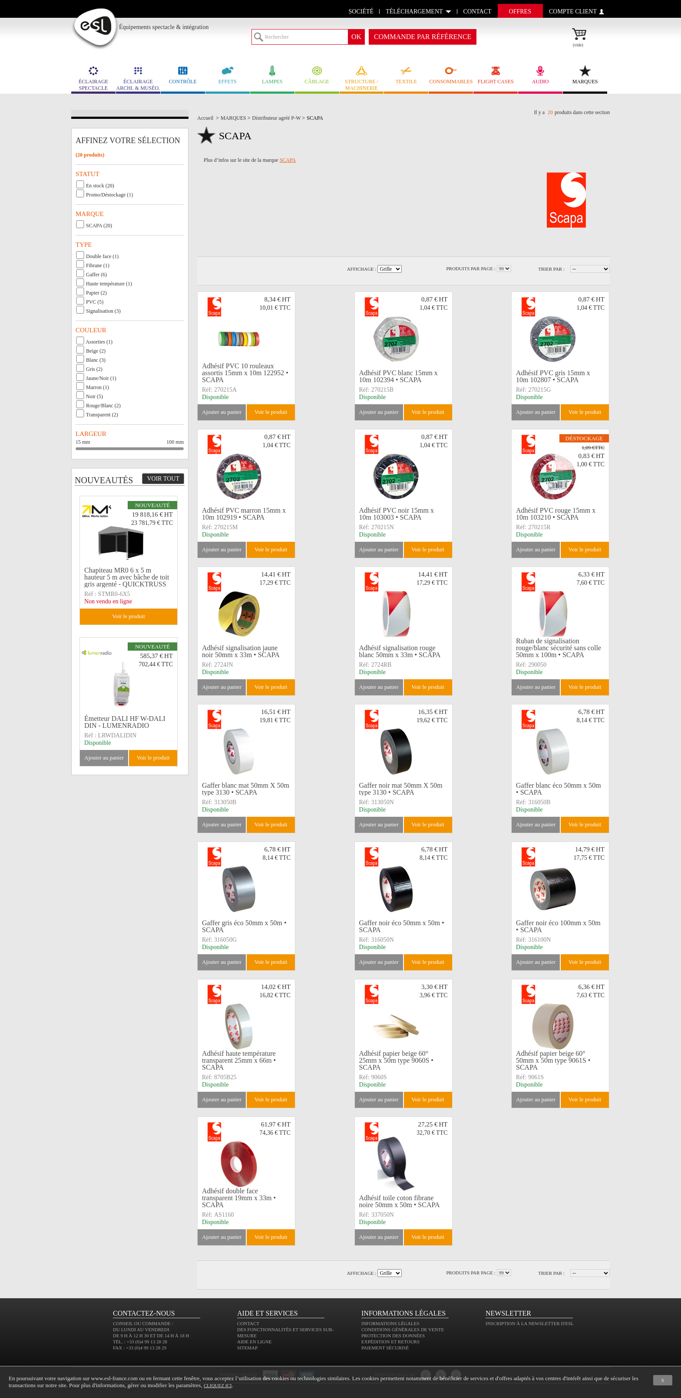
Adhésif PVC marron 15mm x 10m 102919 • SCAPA (244, 514)
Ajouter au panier (221, 412)
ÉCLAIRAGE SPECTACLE (93, 78)
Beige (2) (96, 351)
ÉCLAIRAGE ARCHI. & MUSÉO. (138, 78)
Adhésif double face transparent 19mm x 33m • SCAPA (239, 1198)
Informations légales (390, 1323)
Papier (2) (96, 293)
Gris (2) (94, 369)
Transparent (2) (102, 415)
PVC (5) (94, 302)
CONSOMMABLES (451, 75)
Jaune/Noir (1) (101, 378)
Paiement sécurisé (385, 1347)
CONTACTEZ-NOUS (144, 1313)
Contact (248, 1323)
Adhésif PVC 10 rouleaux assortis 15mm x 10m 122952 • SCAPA (245, 373)
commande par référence (422, 36)
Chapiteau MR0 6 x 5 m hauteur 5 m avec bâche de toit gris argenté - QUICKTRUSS (126, 577)
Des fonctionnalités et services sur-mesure (285, 1332)
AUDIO (540, 75)
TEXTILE (406, 75)
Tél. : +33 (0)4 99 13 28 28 (140, 1341)
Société (361, 11)
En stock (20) (100, 186)
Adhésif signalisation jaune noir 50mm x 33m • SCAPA (241, 651)
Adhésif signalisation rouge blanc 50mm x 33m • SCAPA (400, 651)
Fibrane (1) (97, 265)
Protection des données (393, 1335)
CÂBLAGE (317, 75)
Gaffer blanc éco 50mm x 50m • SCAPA (558, 789)
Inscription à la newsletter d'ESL (530, 1323)
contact (477, 11)
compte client (573, 11)
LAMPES (272, 75)
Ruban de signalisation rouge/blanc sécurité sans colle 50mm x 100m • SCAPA (558, 648)
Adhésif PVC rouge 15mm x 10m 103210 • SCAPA (555, 514)
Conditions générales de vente (402, 1329)
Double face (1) (102, 256)
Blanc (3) (96, 360)
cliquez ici (217, 1385)
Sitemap (247, 1347)
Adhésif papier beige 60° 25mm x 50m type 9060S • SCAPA (396, 1060)
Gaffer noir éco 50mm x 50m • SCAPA (401, 926)
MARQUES (585, 75)
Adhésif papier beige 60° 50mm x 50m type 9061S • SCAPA (553, 1060)
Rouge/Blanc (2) (103, 406)
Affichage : (362, 269)
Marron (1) (97, 387)
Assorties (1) (99, 342)
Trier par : (551, 269)
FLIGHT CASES (495, 75)
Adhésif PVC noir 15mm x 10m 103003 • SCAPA (396, 514)
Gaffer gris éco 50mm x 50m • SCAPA (244, 926)
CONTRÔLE (183, 75)
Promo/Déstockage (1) (109, 195)
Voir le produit (271, 412)
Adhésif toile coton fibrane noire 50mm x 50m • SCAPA (399, 1201)
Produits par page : (470, 268)
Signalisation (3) (103, 311)
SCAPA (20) (99, 226)
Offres (520, 11)
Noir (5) (94, 396)
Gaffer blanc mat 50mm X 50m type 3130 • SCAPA (245, 789)
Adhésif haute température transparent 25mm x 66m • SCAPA (239, 1060)
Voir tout (163, 478)
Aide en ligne (254, 1341)
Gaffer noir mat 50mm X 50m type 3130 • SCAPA (401, 789)
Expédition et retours (390, 1341)
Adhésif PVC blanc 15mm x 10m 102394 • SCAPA (398, 376)
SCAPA (288, 160)
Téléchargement (414, 11)
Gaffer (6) (96, 275)
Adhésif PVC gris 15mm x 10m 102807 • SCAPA (553, 376)
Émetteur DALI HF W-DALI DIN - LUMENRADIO (124, 722)
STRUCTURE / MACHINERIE (362, 78)
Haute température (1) (109, 284)
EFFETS (227, 75)
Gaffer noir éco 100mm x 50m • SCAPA (558, 926)
